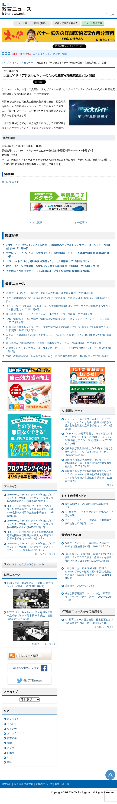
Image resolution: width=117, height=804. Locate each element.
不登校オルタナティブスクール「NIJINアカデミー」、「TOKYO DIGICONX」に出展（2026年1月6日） (58, 350)
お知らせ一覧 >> (104, 627)
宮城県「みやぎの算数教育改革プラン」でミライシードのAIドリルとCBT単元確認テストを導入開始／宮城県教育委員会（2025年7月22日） (88, 476)
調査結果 (12, 738)
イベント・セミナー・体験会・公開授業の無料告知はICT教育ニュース (88, 522)
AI (8, 757)
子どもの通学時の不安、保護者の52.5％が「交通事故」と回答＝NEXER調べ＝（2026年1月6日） (57, 300)
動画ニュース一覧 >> (44, 644)
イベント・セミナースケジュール (25, 564)
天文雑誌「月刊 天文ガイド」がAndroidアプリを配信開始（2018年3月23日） (49, 271)
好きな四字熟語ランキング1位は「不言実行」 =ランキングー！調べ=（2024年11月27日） (88, 596)
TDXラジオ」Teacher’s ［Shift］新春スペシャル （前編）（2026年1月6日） (30, 595)
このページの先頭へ (110, 775)
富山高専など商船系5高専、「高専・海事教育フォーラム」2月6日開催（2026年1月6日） (55, 343)
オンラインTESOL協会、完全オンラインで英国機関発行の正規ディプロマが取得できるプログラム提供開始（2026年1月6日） (58, 308)
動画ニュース (12, 574)
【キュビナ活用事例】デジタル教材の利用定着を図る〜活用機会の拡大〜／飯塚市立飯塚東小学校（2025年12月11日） (30, 535)
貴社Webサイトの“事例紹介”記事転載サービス (88, 505)
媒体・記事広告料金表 (66, 23)
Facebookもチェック (29, 668)
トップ (5, 62)
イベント (12, 723)
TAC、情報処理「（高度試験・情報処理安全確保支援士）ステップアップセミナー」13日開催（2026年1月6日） (58, 321)
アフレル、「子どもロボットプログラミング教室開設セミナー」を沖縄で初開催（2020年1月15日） (57, 255)
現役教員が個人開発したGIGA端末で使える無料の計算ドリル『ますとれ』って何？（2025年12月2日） (89, 451)
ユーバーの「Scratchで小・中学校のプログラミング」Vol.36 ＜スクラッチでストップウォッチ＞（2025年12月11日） (31, 546)
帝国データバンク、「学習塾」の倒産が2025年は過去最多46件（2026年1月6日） (51, 293)
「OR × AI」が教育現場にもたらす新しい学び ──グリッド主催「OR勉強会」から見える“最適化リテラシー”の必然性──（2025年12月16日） (89, 438)
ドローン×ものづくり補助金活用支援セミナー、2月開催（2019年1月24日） (48, 261)
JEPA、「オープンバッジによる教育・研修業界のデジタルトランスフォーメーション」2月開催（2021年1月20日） (58, 247)
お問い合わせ (62, 784)
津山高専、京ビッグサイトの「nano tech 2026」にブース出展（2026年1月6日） (51, 314)
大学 (9, 743)
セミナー (12, 728)
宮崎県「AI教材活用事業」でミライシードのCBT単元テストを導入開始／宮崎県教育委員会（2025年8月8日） (88, 463)
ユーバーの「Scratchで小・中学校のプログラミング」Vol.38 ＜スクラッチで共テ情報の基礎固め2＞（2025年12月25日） (31, 497)
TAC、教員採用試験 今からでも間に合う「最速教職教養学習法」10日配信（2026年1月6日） (58, 356)
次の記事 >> (81, 222)
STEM (10, 752)
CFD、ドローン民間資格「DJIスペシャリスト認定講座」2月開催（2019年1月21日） (53, 266)
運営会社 (7, 784)
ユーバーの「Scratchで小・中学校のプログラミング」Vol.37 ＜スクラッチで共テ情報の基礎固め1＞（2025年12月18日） (31, 523)
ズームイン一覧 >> (45, 554)
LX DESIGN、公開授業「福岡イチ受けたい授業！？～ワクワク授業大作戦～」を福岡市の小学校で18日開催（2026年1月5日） (89, 557)
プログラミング (15, 733)
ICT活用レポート (72, 410)
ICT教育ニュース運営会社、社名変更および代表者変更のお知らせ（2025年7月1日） (89, 621)
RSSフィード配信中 (29, 655)
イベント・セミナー (22, 62)
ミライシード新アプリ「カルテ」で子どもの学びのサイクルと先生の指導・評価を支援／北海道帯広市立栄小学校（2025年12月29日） (88, 424)
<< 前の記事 (35, 222)
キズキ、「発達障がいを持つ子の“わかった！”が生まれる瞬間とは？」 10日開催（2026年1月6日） (58, 337)
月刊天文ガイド (10, 182)
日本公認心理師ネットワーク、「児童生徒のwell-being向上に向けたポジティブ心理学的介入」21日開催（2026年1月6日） (58, 329)
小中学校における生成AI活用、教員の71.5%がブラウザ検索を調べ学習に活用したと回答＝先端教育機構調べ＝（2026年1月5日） (88, 573)
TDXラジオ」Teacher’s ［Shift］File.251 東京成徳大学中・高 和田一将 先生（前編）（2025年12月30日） (31, 626)
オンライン (13, 718)
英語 (9, 762)
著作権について (44, 784)
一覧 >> (109, 485)
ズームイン (11, 486)
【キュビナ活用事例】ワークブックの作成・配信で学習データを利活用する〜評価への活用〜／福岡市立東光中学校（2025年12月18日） (30, 511)
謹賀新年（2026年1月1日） (80, 585)
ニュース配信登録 (93, 23)
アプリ (10, 747)
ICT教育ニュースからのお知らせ (82, 611)
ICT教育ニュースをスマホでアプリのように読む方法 (89, 514)
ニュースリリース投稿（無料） (32, 23)
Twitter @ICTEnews (29, 680)
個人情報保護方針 (23, 784)
